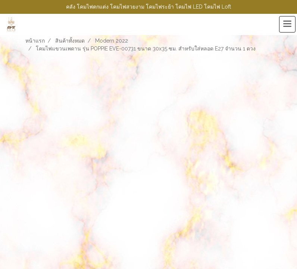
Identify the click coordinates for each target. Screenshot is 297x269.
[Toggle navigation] (287, 24)
